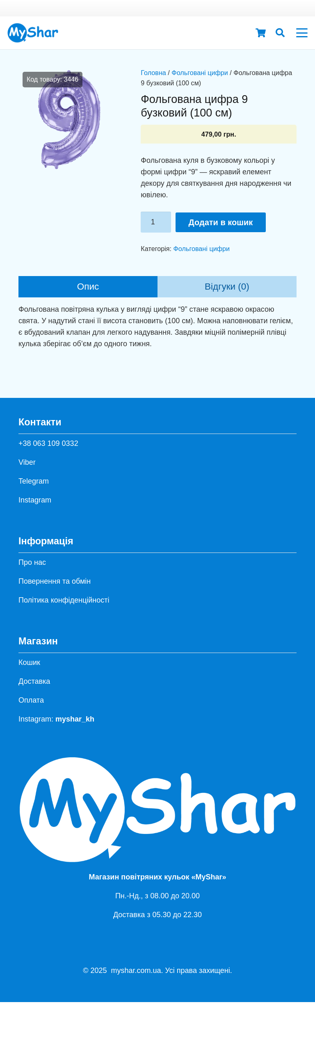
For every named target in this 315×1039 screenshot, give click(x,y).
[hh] (32, 32)
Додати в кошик (221, 222)
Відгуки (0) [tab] (227, 286)
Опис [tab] (88, 286)
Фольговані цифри (199, 72)
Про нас (32, 562)
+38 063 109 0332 (48, 443)
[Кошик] (260, 32)
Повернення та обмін (54, 581)
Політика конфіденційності (63, 600)
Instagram (34, 500)
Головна (153, 72)
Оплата (31, 700)
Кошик (29, 662)
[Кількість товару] (156, 222)
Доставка (34, 681)
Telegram (33, 481)
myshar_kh (74, 719)
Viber (27, 462)
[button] (280, 33)
